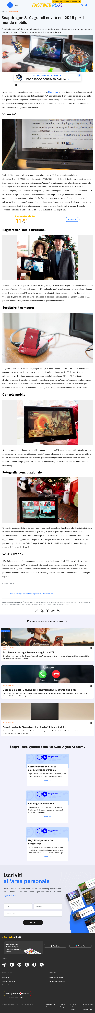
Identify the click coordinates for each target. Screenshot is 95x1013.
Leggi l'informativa (10, 896)
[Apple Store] (55, 946)
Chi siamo (5, 977)
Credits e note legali (8, 981)
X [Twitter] (42, 610)
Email (58, 610)
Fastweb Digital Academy (56, 977)
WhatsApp (53, 610)
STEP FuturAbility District (57, 981)
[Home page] (47, 5)
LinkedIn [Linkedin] (37, 610)
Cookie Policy (62, 1005)
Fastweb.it (5, 985)
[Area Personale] (86, 5)
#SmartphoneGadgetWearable (32, 594)
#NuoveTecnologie (16, 594)
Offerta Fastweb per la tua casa (66, 1)
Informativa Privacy (50, 1005)
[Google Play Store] (80, 946)
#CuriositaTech (48, 594)
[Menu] (12, 5)
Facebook (47, 610)
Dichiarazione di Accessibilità (88, 1006)
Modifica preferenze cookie (74, 1006)
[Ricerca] (83, 5)
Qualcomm (53, 92)
